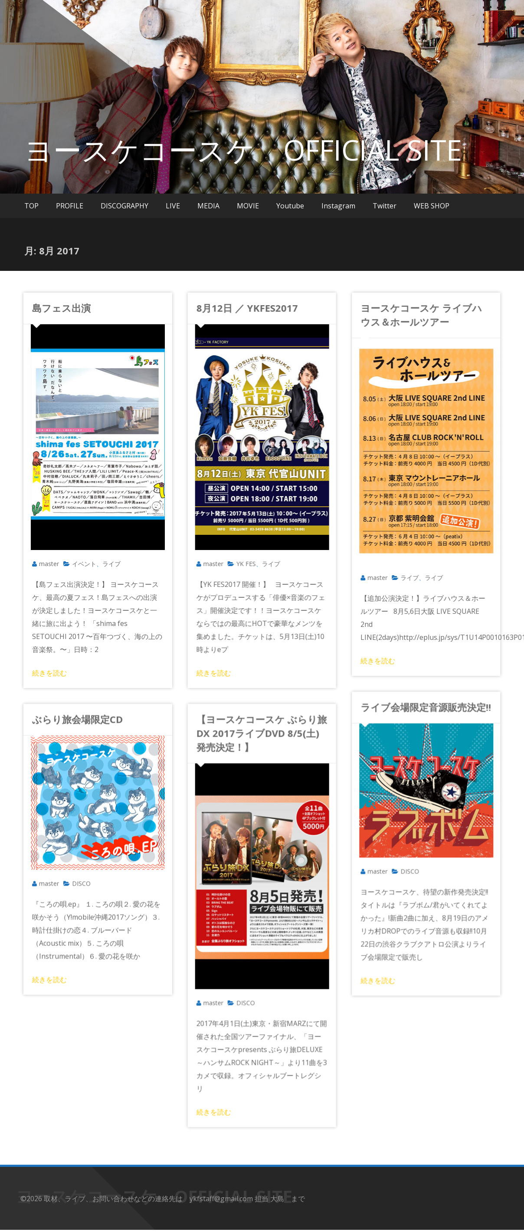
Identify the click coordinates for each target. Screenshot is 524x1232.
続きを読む (49, 673)
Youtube (290, 206)
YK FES (239, 564)
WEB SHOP (431, 206)
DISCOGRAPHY (124, 206)
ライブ (111, 564)
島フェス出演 (61, 307)
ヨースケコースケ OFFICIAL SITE (243, 150)
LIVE (173, 206)
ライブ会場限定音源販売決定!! (411, 702)
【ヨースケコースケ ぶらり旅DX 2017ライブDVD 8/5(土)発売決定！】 (254, 732)
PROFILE (69, 206)
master (49, 564)
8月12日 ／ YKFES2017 (240, 307)
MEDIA (208, 206)
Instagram (338, 206)
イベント (84, 564)
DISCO (395, 867)
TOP (31, 206)
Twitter (384, 206)
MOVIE (248, 206)
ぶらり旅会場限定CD (77, 718)
